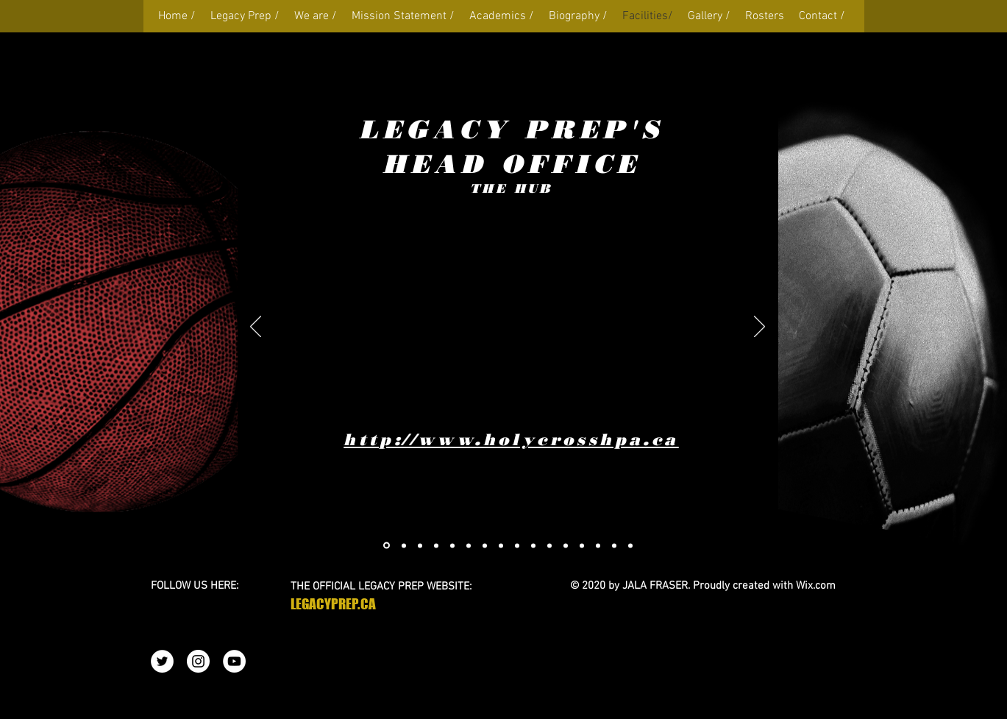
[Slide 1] (436, 545)
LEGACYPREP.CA (333, 603)
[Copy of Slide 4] (420, 545)
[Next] (759, 327)
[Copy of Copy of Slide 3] (468, 545)
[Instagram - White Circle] (198, 661)
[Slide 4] (501, 545)
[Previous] (255, 327)
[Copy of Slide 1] (386, 545)
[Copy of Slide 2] (452, 545)
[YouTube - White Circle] (234, 661)
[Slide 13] (582, 545)
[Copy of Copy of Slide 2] (404, 545)
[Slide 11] (549, 545)
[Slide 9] (517, 545)
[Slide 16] (614, 545)
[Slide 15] (598, 545)
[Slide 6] (485, 545)
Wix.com (816, 585)
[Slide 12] (565, 545)
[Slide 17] (630, 545)
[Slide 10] (533, 545)
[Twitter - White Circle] (162, 661)
